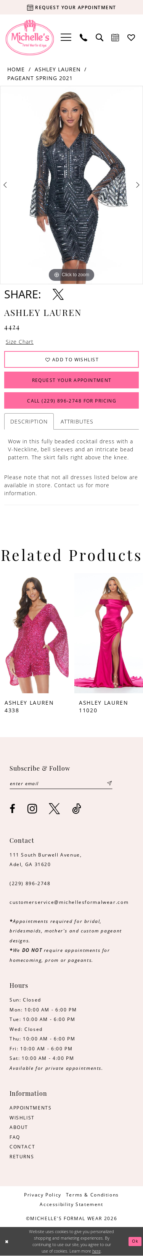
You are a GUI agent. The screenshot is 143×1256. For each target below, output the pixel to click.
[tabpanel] (71, 185)
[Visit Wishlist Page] (132, 37)
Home (16, 69)
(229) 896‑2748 (30, 883)
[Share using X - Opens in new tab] (58, 294)
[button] (66, 37)
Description (29, 421)
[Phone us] (84, 37)
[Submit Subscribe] (109, 783)
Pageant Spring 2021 (40, 78)
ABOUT (19, 1127)
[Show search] (100, 37)
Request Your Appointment (72, 380)
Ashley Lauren (58, 69)
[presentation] (34, 633)
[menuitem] (66, 37)
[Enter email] (61, 783)
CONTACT (22, 1147)
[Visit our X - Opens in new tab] (55, 808)
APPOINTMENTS (30, 1108)
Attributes (77, 421)
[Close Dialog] (7, 1241)
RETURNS (22, 1156)
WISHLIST (22, 1117)
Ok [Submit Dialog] (135, 1241)
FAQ (15, 1137)
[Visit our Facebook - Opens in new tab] (13, 809)
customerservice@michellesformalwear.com (69, 902)
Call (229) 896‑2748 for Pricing (71, 401)
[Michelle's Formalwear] (30, 37)
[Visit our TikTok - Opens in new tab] (77, 808)
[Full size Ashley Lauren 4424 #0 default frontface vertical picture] (71, 185)
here (96, 1251)
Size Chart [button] (20, 341)
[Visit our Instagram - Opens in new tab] (32, 808)
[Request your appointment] (71, 7)
